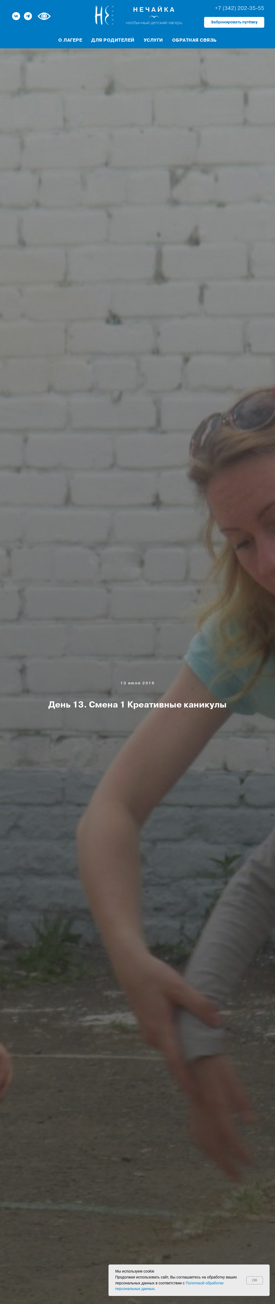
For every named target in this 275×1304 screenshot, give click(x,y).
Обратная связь (194, 40)
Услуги (153, 40)
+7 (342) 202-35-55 (239, 8)
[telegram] (28, 16)
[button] (234, 22)
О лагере (70, 40)
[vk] (16, 16)
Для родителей (113, 40)
